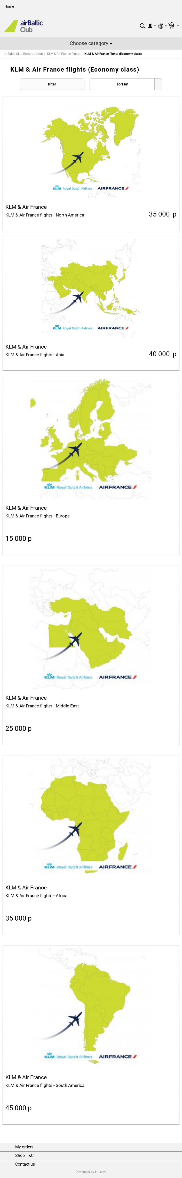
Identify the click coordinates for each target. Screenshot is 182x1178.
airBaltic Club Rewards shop (23, 54)
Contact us (25, 1164)
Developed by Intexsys (91, 1172)
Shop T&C (24, 1155)
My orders (24, 1147)
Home (9, 6)
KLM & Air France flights (63, 54)
